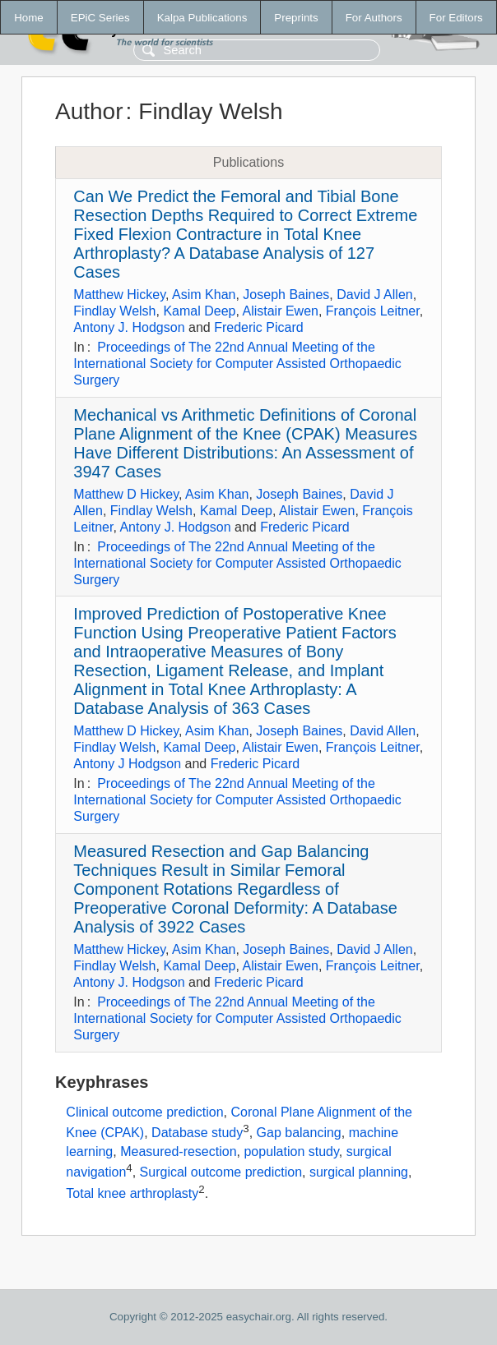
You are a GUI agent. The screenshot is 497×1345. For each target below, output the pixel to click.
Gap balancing (299, 1133)
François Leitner (373, 311)
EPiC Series (100, 18)
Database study (197, 1133)
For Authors (374, 18)
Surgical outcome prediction (221, 1172)
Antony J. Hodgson (128, 327)
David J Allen (375, 295)
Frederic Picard (258, 327)
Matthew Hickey (119, 295)
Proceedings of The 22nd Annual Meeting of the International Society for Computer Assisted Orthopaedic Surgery (237, 363)
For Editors (456, 18)
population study (291, 1151)
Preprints (296, 18)
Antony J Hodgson (127, 764)
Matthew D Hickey (126, 494)
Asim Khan (203, 295)
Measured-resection (178, 1151)
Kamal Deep (199, 311)
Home (29, 18)
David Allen (383, 731)
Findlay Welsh (114, 311)
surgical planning (358, 1172)
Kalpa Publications (202, 18)
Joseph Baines (286, 295)
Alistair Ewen (280, 311)
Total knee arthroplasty (132, 1193)
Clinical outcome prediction (144, 1112)
